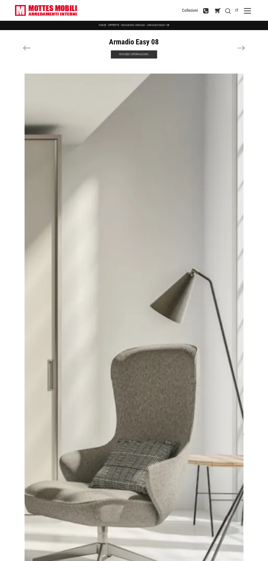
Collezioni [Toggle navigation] (190, 10)
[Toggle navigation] (247, 10)
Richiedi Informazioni (134, 54)
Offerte (113, 25)
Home (102, 25)
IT (236, 10)
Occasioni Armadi (133, 25)
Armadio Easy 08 (158, 25)
